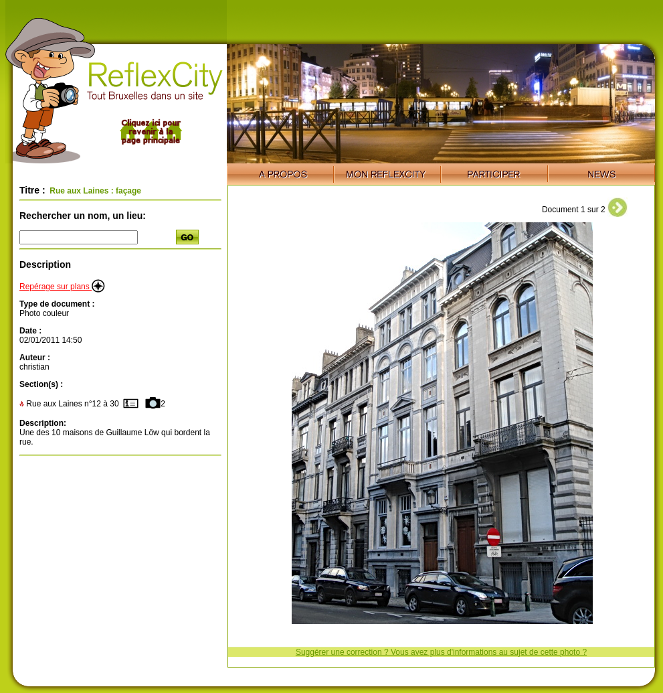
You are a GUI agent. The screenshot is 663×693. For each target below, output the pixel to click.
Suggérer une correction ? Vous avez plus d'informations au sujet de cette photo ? (441, 652)
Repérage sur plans (62, 286)
